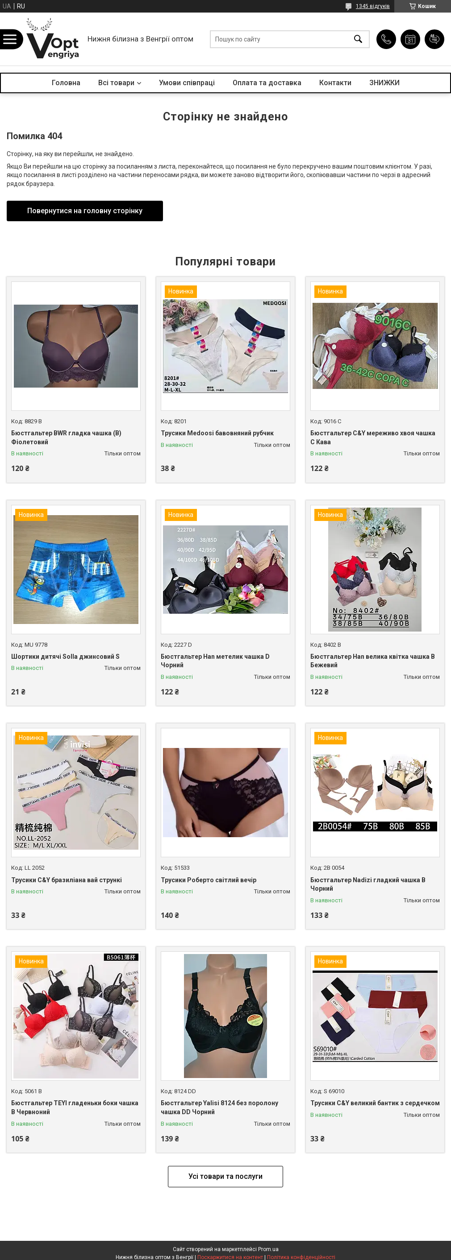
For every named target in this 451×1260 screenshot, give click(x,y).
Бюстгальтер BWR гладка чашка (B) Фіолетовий (66, 438)
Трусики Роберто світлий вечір (208, 880)
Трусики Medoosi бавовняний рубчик (217, 433)
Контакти (335, 82)
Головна (66, 82)
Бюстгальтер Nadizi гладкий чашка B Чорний (368, 884)
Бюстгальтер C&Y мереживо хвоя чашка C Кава (372, 438)
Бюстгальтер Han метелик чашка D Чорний (215, 661)
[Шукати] (358, 39)
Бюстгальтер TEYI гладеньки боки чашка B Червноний (74, 1107)
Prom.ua (268, 1249)
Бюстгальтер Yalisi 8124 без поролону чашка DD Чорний (219, 1107)
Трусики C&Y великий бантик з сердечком (375, 1103)
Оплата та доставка (267, 82)
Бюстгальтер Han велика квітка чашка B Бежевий (372, 661)
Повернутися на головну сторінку (84, 211)
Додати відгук (434, 39)
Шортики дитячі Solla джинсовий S (65, 656)
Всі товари (116, 82)
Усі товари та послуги (225, 1176)
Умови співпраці (187, 82)
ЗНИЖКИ (384, 82)
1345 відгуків (373, 6)
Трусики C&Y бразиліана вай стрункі (66, 880)
